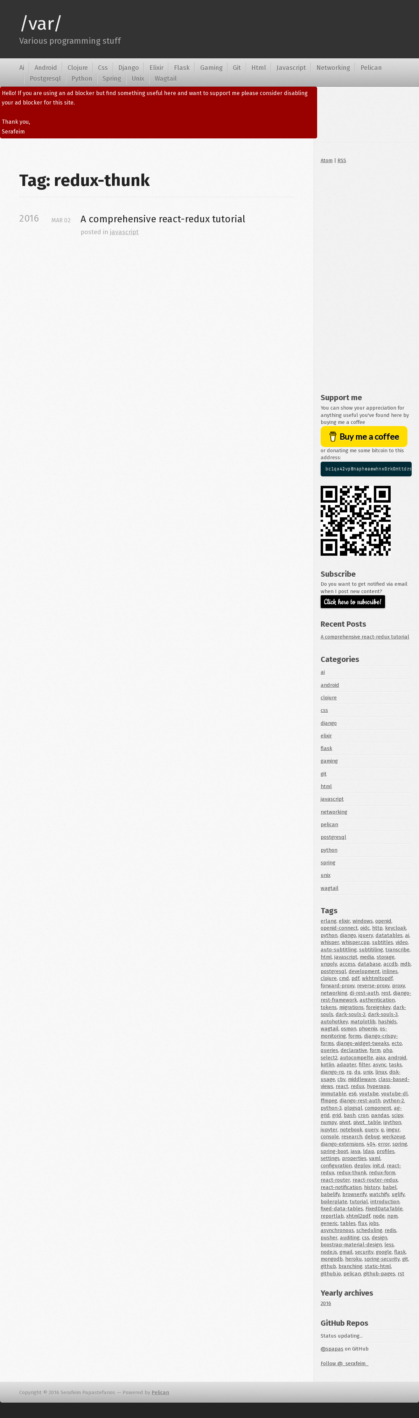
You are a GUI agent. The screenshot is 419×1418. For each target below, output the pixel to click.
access (347, 964)
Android (46, 68)
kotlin (327, 1064)
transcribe (397, 949)
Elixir (156, 68)
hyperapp (378, 1086)
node (379, 1216)
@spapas (332, 1349)
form (375, 1050)
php (387, 1050)
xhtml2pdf (358, 1216)
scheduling (369, 1230)
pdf (355, 978)
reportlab (332, 1216)
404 (371, 1144)
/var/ (41, 24)
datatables (389, 935)
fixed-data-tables (342, 1208)
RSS (341, 160)
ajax (380, 1057)
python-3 (331, 1108)
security (364, 1252)
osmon (348, 1028)
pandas (380, 1115)
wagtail (329, 888)
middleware (362, 1079)
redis (390, 1230)
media (367, 957)
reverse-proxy (373, 985)
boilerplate (334, 1202)
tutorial (359, 1202)
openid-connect (339, 928)
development (364, 971)
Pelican (371, 68)
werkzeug (393, 1136)
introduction (384, 1202)
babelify (330, 1194)
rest (386, 993)
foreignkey (378, 1007)
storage (385, 957)
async (379, 1064)
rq (349, 1072)
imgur (393, 1130)
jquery (365, 935)
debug (372, 1136)
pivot (345, 1122)
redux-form (382, 1172)
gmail (346, 1252)
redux (357, 1086)
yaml (374, 1158)
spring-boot (334, 1151)
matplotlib (363, 1021)
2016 (326, 1303)
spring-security (382, 1259)
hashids (387, 1021)
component (378, 1108)
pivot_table (367, 1122)
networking (334, 812)
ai (323, 672)
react (342, 1086)
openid (383, 921)
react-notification (341, 1187)
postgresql (333, 837)
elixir (326, 736)
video (402, 942)
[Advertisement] (366, 277)
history (372, 1187)
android (330, 685)
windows (362, 921)
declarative (354, 1050)
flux (362, 1223)
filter (364, 1064)
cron (363, 1115)
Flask (182, 68)
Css (103, 68)
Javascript (291, 68)
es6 (353, 1094)
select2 (329, 1057)
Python (81, 78)
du (357, 1072)
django (329, 723)
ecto (397, 1043)
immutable (333, 1094)
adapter (346, 1064)
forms (355, 1036)
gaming (329, 761)
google (384, 1252)
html (326, 786)
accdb (390, 964)
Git (237, 68)
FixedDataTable (384, 1208)
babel (390, 1187)
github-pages (379, 1274)
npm (392, 1216)
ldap (368, 1151)
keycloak (395, 928)
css (324, 710)
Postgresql (45, 78)
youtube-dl (394, 1094)
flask (326, 748)
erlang (328, 921)
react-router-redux (375, 1180)
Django (128, 68)
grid (336, 1115)
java (356, 1151)
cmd (344, 978)
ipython (392, 1122)
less (389, 1244)
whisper (330, 942)
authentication (377, 1000)
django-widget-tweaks (362, 1043)
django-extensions (342, 1144)
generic (329, 1223)
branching (350, 1266)
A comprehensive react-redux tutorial (163, 219)
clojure (329, 697)
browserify (354, 1194)
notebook (351, 1130)
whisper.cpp (356, 942)
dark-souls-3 (383, 1014)
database (369, 964)
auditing (349, 1238)
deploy (362, 1166)
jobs (374, 1223)
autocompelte (356, 1057)
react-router (335, 1180)
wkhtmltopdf (377, 978)
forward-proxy (338, 985)
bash (350, 1115)
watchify (379, 1194)
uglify (398, 1194)
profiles (385, 1151)
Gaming (211, 68)
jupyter (329, 1130)
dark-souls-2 (350, 1014)
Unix (138, 78)
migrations (351, 1007)
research (351, 1136)
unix (325, 875)
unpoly (329, 964)
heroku (353, 1259)
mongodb (332, 1259)
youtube (369, 1094)
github (328, 1266)
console (330, 1136)
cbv (341, 1079)
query (371, 1130)
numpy (329, 1122)
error (384, 1144)
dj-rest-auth (364, 993)
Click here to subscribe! (353, 602)
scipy (397, 1115)
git (324, 774)
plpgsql (353, 1108)
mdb (405, 964)
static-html (378, 1266)
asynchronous (337, 1230)
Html (258, 68)
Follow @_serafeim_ (345, 1363)
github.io (331, 1274)
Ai (21, 68)
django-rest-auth (360, 1100)
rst (401, 1274)
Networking (333, 68)
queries (329, 1050)
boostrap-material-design (351, 1244)
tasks (395, 1064)
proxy (398, 985)
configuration (336, 1166)
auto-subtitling (339, 949)
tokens (329, 1007)
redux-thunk (351, 1172)
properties (354, 1158)
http (377, 928)
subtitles (382, 942)
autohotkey (334, 1021)
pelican (329, 824)
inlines (390, 971)
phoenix (368, 1028)
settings (330, 1158)
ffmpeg (329, 1100)
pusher (329, 1238)
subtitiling (371, 949)
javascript (124, 232)
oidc (365, 928)
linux (381, 1072)
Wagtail (166, 78)
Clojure (78, 68)
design (379, 1238)
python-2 (393, 1100)
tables (348, 1223)
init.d (378, 1166)
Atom (327, 160)
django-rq (332, 1072)
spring (328, 862)
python (329, 850)
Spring (112, 78)
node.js (329, 1252)
